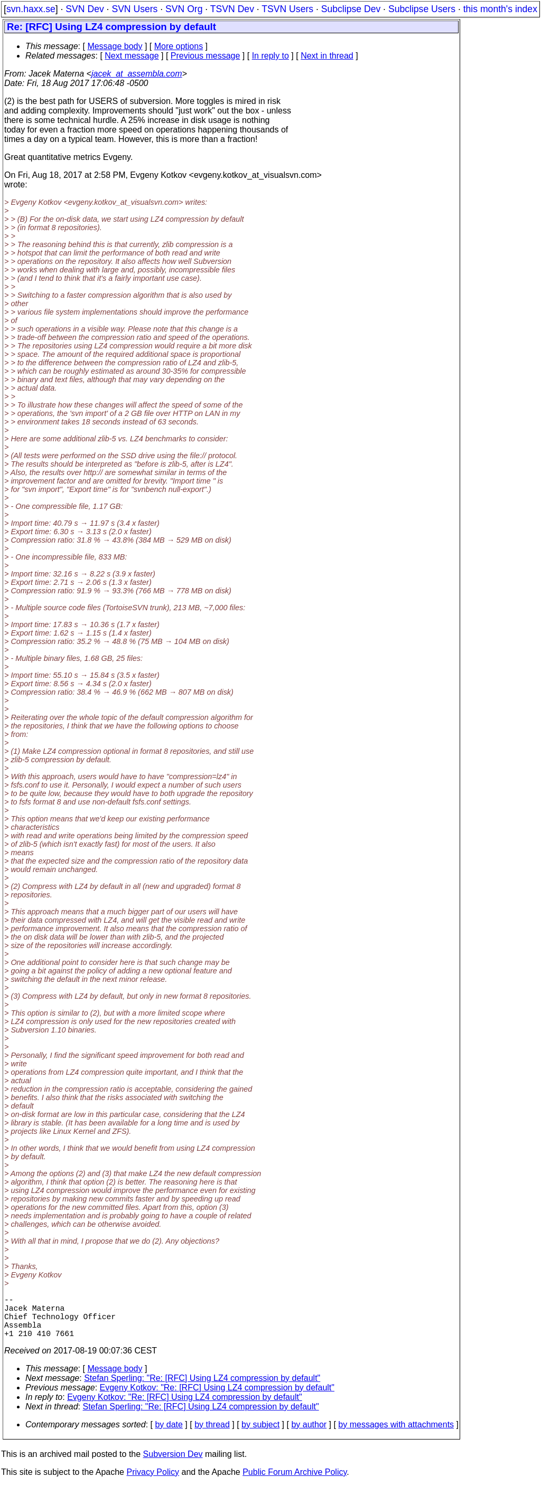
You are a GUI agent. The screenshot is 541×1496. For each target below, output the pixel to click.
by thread (212, 1435)
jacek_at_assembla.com (136, 73)
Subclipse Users (421, 9)
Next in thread (327, 55)
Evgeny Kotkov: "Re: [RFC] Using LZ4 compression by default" (217, 1398)
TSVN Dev (232, 9)
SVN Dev (85, 9)
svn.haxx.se (30, 9)
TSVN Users (287, 9)
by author (309, 1435)
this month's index (500, 9)
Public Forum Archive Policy (294, 1482)
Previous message (205, 55)
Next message (131, 55)
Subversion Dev (173, 1464)
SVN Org (183, 9)
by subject (260, 1435)
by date (168, 1435)
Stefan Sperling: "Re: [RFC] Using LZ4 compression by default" (202, 1388)
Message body (114, 46)
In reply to (270, 55)
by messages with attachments (396, 1435)
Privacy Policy (152, 1482)
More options (178, 46)
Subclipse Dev (350, 9)
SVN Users (134, 9)
